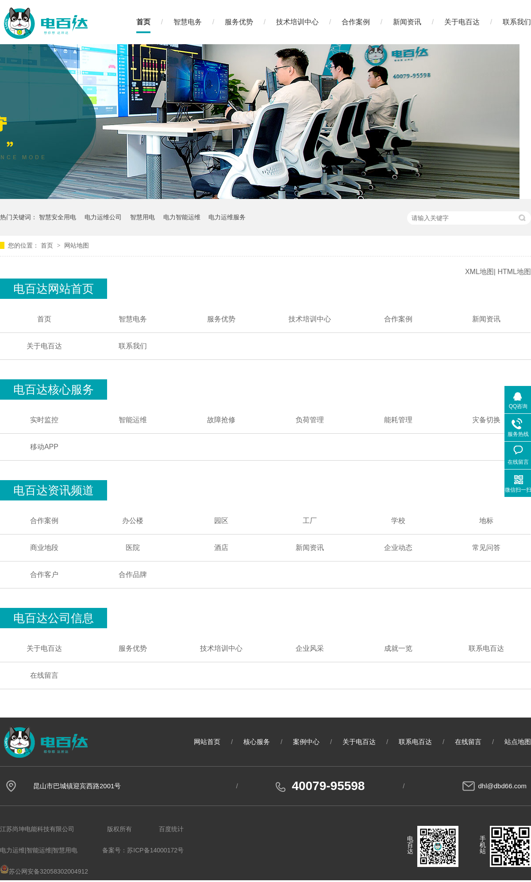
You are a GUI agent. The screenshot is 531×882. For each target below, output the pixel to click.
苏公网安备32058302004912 (44, 871)
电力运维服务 (227, 217)
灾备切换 (486, 420)
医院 (133, 547)
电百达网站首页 (53, 288)
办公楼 (132, 520)
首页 (143, 22)
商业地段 (44, 547)
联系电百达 (486, 648)
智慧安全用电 (57, 217)
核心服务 (256, 741)
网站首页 (207, 741)
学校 (398, 520)
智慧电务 (187, 22)
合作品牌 (133, 574)
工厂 (310, 520)
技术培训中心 (297, 22)
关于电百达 (462, 22)
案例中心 (306, 741)
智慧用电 (142, 217)
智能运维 (133, 420)
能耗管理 (398, 420)
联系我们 (517, 22)
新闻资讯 (407, 22)
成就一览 (398, 648)
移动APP (44, 447)
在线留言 (44, 675)
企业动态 (398, 547)
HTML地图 (514, 271)
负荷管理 (310, 420)
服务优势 (239, 22)
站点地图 (517, 741)
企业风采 (310, 648)
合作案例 (356, 22)
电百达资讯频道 (53, 490)
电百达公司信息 (53, 618)
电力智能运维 (181, 217)
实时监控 (44, 420)
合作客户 (44, 574)
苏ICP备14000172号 (155, 850)
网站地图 (76, 245)
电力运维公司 (103, 217)
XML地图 (479, 271)
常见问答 (486, 547)
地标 (486, 520)
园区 (221, 520)
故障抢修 (221, 420)
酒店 (221, 547)
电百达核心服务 (53, 389)
